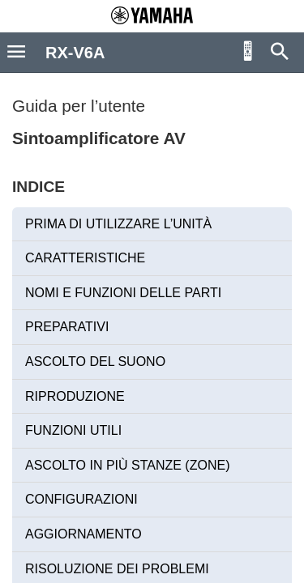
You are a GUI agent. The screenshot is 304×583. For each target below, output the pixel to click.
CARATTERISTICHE (85, 258)
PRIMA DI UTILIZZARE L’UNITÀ (118, 224)
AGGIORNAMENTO (83, 534)
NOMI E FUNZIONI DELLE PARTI (123, 293)
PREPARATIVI (67, 327)
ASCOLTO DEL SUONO (95, 361)
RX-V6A (75, 53)
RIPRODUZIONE (75, 396)
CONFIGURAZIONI (81, 499)
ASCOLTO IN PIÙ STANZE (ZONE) (127, 465)
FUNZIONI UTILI (73, 430)
